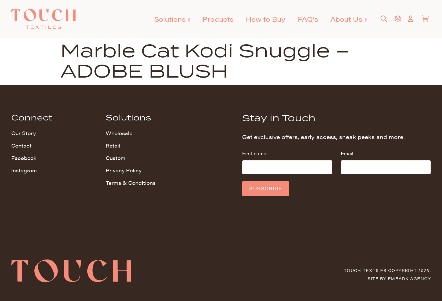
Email (347, 153)
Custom (115, 157)
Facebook (24, 157)
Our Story (23, 133)
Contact (21, 145)
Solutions (172, 19)
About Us (348, 19)
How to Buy (265, 19)
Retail (113, 145)
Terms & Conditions (131, 182)
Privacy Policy (124, 170)
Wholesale (119, 133)
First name (254, 153)
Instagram (24, 170)
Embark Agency (409, 278)
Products (217, 19)
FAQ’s (308, 19)
